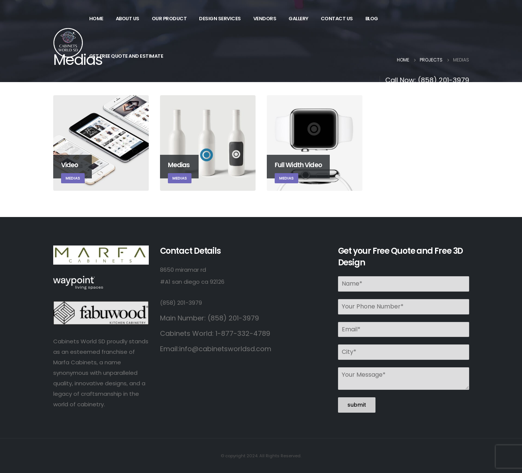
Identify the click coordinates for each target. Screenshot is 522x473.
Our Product (169, 18)
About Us (127, 18)
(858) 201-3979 (443, 80)
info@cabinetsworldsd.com (225, 348)
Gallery (298, 18)
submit (356, 405)
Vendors (265, 18)
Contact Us (337, 18)
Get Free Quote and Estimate (126, 56)
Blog (371, 18)
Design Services (220, 18)
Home (96, 18)
